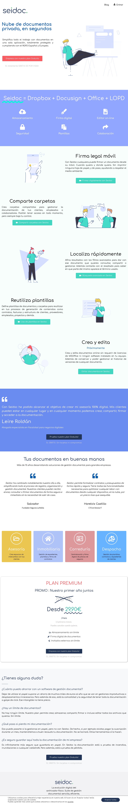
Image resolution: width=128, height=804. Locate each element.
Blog (106, 5)
